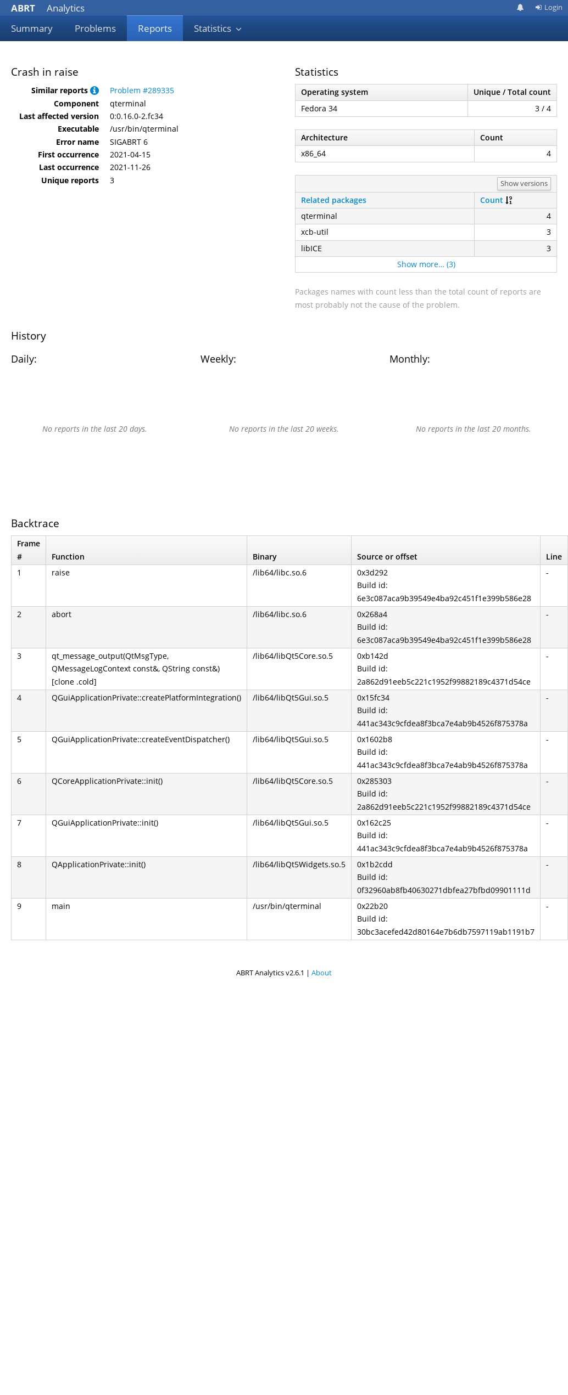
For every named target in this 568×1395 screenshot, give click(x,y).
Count (491, 200)
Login (549, 7)
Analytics (48, 8)
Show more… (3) (426, 264)
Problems (95, 28)
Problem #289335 (142, 90)
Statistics (218, 28)
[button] (94, 90)
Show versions (524, 183)
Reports (155, 28)
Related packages (333, 200)
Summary (32, 28)
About (321, 973)
